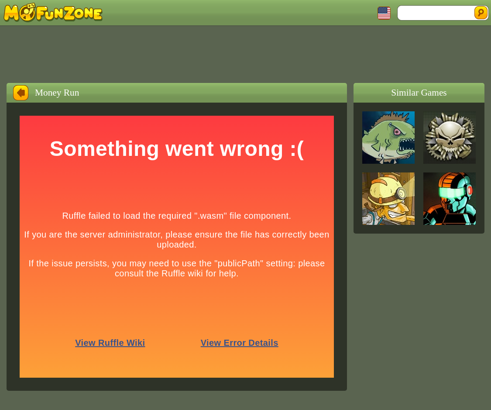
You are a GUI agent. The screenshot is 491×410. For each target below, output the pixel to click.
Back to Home (20, 92)
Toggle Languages (384, 13)
